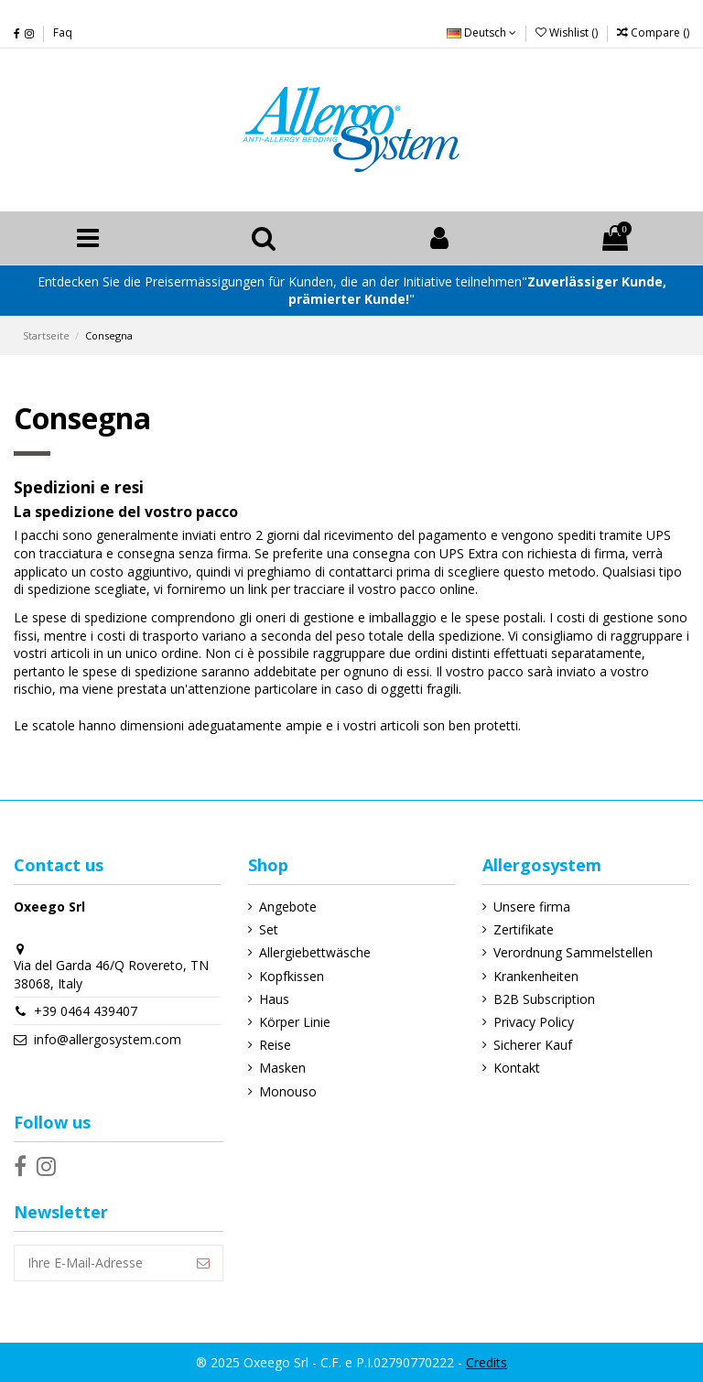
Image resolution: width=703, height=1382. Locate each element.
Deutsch (481, 32)
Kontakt (516, 1067)
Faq (62, 32)
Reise (275, 1044)
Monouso (288, 1091)
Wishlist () (567, 32)
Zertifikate (523, 929)
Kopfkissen (291, 976)
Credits (486, 1362)
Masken (282, 1067)
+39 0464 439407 (85, 1011)
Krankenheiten (536, 976)
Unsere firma (531, 906)
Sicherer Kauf (532, 1044)
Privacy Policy (533, 1022)
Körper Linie (294, 1022)
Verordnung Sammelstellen (573, 952)
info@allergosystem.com (107, 1039)
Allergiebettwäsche (315, 952)
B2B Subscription (544, 999)
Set (268, 929)
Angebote (288, 906)
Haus (274, 999)
